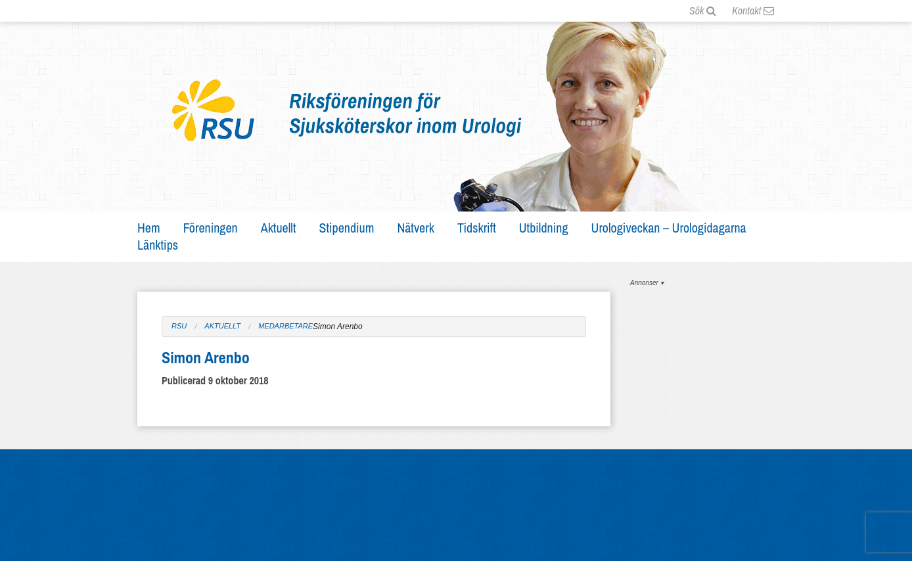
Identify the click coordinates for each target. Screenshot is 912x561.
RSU (179, 326)
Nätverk (415, 227)
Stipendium (347, 227)
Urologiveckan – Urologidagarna (668, 227)
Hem (148, 227)
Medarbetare (285, 326)
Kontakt (753, 10)
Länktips (157, 245)
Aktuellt (278, 227)
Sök (702, 10)
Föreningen (210, 227)
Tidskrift (476, 227)
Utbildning (543, 227)
